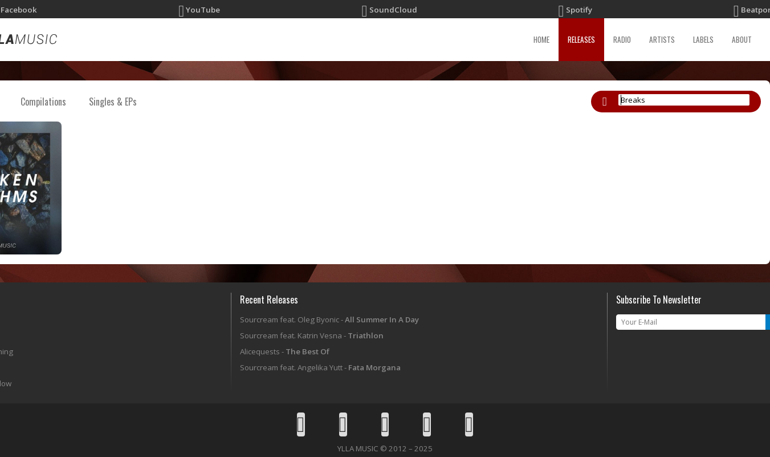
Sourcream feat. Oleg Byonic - (329, 319)
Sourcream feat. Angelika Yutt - (320, 367)
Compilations (43, 101)
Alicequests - (284, 351)
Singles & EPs (113, 101)
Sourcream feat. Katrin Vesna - (312, 335)
